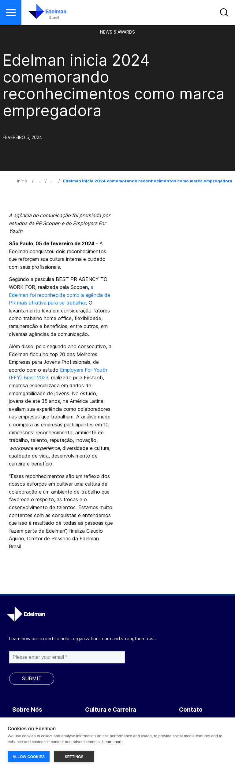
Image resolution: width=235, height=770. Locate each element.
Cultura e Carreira (110, 709)
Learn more (112, 742)
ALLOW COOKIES (29, 757)
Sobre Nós (27, 709)
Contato (191, 709)
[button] (10, 12)
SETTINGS (74, 757)
